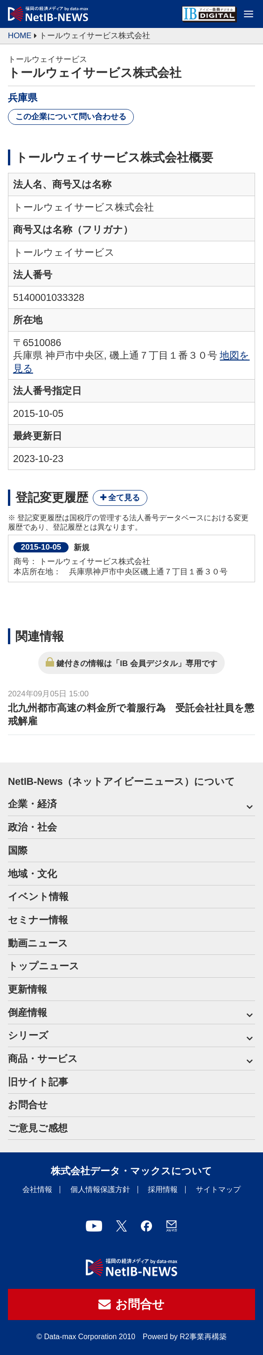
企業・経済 (32, 803)
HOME (20, 35)
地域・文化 (32, 873)
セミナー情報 (38, 919)
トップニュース (43, 965)
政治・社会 (32, 827)
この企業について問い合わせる (70, 116)
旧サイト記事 (38, 1081)
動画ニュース (38, 943)
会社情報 (37, 1189)
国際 (18, 850)
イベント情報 (38, 896)
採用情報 (163, 1189)
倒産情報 (27, 1012)
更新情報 (27, 989)
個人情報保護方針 (100, 1189)
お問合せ (28, 1104)
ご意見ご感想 (38, 1128)
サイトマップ (218, 1189)
